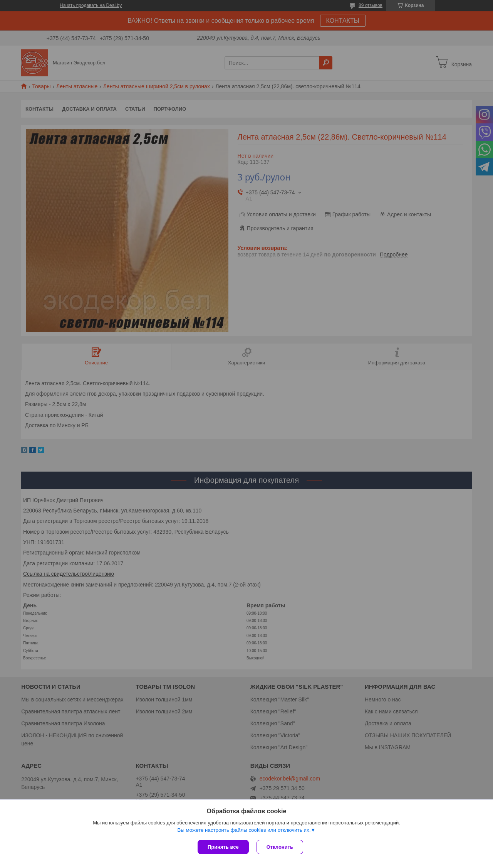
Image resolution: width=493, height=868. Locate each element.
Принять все (223, 847)
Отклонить (280, 847)
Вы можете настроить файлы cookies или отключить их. (243, 830)
